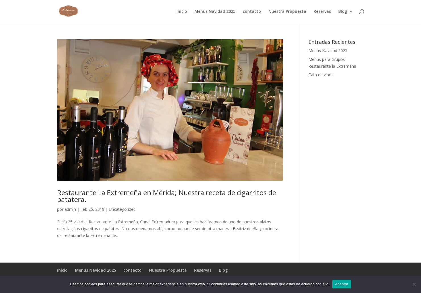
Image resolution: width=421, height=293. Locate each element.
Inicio (182, 11)
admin (70, 209)
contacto (252, 11)
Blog (342, 11)
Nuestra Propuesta (287, 11)
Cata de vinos (320, 74)
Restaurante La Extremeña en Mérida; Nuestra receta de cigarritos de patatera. (166, 196)
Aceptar (342, 284)
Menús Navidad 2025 (214, 11)
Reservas (322, 11)
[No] (414, 284)
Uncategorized (122, 209)
